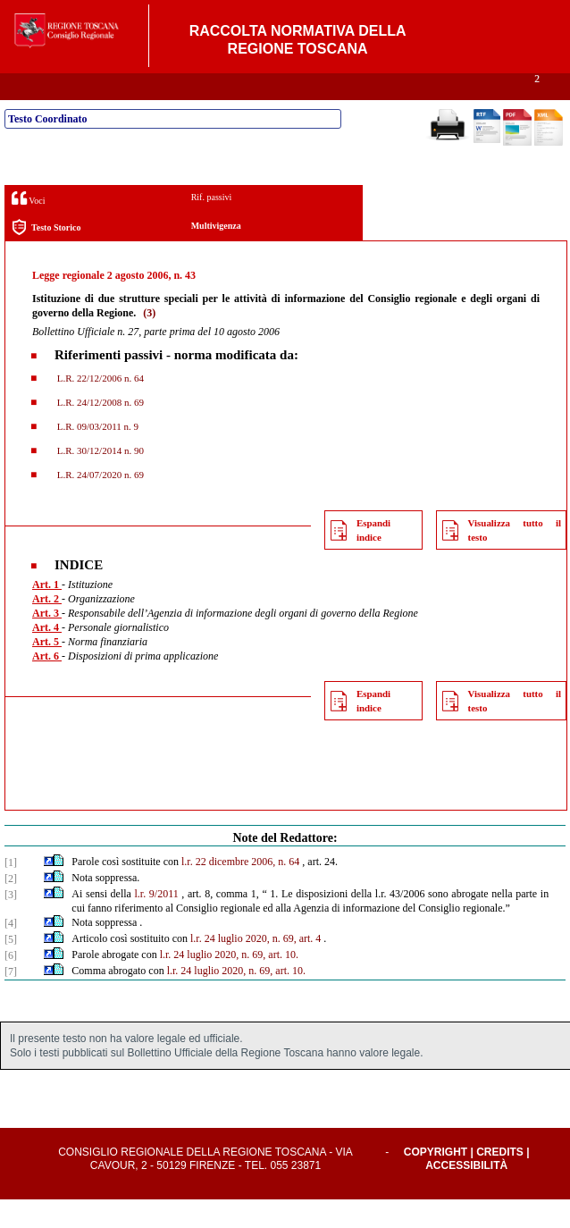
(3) (149, 341)
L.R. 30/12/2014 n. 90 (99, 479)
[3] (10, 923)
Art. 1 (47, 613)
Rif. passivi (211, 226)
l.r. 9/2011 (157, 922)
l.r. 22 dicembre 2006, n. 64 (240, 890)
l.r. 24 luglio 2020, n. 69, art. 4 (255, 967)
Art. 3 (47, 641)
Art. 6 (47, 684)
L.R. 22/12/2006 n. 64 (99, 406)
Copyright (435, 1180)
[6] (10, 984)
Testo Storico (46, 256)
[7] (10, 1000)
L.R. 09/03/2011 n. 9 (96, 455)
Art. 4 (47, 656)
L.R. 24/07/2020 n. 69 (99, 503)
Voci (28, 226)
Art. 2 (47, 627)
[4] (10, 952)
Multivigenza (216, 254)
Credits (500, 1180)
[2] (10, 907)
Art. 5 (47, 670)
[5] (10, 968)
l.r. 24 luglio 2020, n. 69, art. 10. (229, 983)
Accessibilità (466, 1194)
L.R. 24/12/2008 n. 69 (99, 430)
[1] (10, 891)
